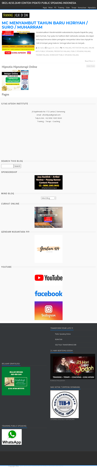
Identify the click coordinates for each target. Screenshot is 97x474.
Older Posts (90, 66)
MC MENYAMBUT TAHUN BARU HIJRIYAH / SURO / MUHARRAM (45, 25)
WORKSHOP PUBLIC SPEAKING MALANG (64, 55)
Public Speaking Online (63, 334)
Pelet (50, 7)
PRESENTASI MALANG (62, 51)
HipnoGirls (92, 7)
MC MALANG (67, 48)
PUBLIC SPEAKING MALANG (81, 51)
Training (61, 7)
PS (55, 7)
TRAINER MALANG (42, 55)
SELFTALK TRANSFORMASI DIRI (65, 345)
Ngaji (45, 7)
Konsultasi (82, 7)
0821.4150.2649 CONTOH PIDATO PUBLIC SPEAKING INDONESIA (39, 3)
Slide (68, 7)
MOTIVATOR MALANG (80, 48)
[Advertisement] (48, 140)
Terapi (73, 7)
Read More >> (90, 61)
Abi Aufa (41, 48)
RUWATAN (58, 339)
